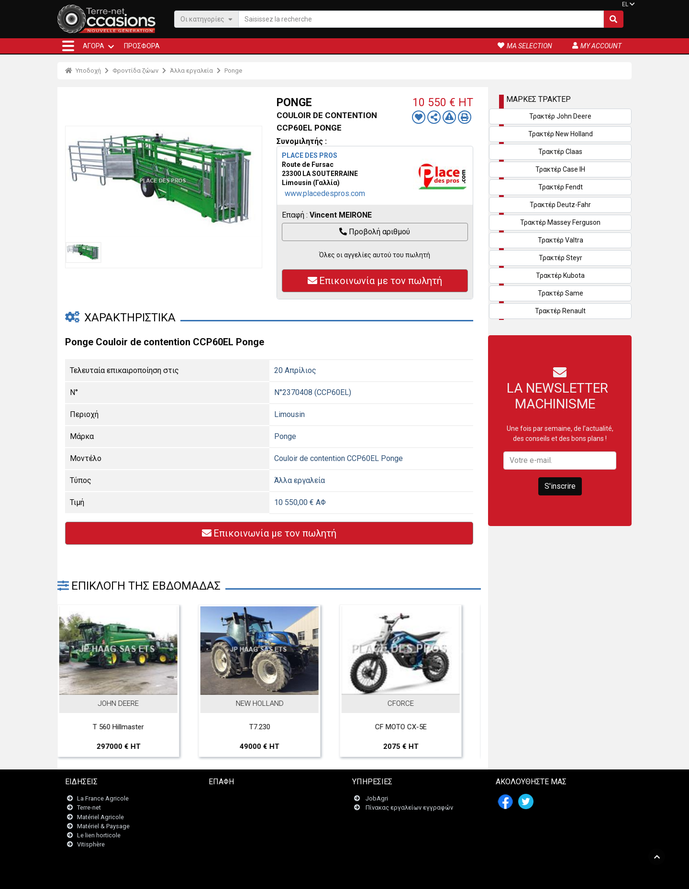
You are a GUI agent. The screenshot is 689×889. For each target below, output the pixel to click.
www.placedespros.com (325, 193)
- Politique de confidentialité (388, 876)
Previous (77, 651)
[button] (68, 46)
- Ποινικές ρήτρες (324, 876)
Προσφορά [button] (142, 46)
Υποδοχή (83, 70)
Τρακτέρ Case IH (560, 169)
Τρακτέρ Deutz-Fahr (560, 205)
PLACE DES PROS (309, 155)
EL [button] (625, 4)
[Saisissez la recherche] (421, 19)
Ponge (233, 70)
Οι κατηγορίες (206, 19)
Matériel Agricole (100, 817)
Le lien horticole (99, 835)
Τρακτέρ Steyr (560, 258)
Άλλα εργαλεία (191, 70)
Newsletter (229, 808)
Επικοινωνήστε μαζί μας (249, 798)
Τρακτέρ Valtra (560, 240)
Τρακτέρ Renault (560, 311)
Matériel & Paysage (103, 826)
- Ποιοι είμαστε (448, 876)
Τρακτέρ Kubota (560, 275)
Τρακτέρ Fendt (560, 187)
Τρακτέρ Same (560, 293)
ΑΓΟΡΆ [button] (93, 46)
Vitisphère (91, 844)
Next (460, 651)
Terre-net (89, 808)
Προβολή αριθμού (374, 231)
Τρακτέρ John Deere (560, 116)
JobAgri (377, 798)
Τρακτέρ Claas (560, 151)
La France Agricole (103, 798)
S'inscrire (560, 486)
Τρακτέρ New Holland (560, 134)
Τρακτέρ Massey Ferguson (560, 222)
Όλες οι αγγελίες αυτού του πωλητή (374, 255)
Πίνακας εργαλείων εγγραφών (409, 808)
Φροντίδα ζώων (135, 70)
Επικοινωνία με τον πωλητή (375, 280)
